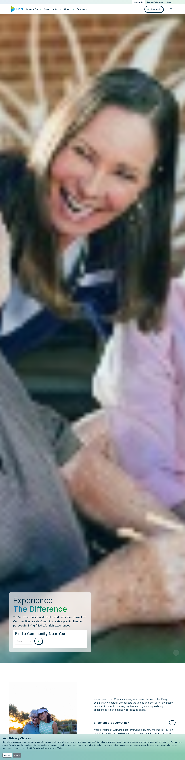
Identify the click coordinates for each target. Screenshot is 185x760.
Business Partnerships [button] (155, 2)
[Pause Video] (176, 653)
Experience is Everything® (112, 722)
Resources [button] (81, 9)
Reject (17, 755)
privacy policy (139, 745)
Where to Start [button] (32, 9)
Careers (169, 2)
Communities (138, 2)
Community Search (52, 9)
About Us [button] (68, 9)
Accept (7, 755)
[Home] (17, 9)
